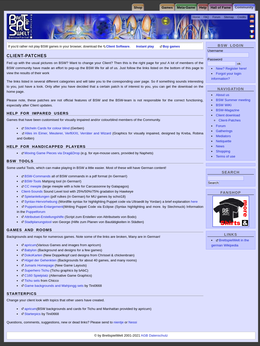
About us (222, 95)
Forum (216, 17)
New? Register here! (231, 68)
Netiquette (223, 141)
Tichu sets (32, 280)
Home (196, 17)
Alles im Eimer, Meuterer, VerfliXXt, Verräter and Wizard (68, 133)
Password (214, 59)
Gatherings (224, 131)
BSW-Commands (37, 176)
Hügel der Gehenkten (40, 260)
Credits (241, 17)
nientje (119, 322)
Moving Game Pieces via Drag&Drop (52, 153)
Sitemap (229, 17)
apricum (30, 245)
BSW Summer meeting (233, 100)
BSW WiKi (223, 105)
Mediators (223, 136)
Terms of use (225, 156)
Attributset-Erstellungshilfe (44, 217)
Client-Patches (230, 120)
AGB (145, 335)
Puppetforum (35, 212)
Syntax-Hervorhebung (40, 201)
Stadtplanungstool (38, 222)
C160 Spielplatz (36, 275)
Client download (228, 115)
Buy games (171, 46)
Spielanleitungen (37, 196)
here (194, 201)
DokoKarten (33, 255)
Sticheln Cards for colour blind (47, 128)
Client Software (117, 46)
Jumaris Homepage (39, 265)
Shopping (223, 151)
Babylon (30, 250)
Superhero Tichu (36, 270)
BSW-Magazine (227, 110)
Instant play (145, 46)
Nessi (132, 322)
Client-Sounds (32, 191)
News (220, 146)
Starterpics (32, 314)
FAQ (206, 17)
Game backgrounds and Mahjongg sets (54, 286)
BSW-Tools (32, 181)
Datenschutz (158, 335)
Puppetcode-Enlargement (44, 207)
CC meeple (32, 186)
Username (215, 51)
